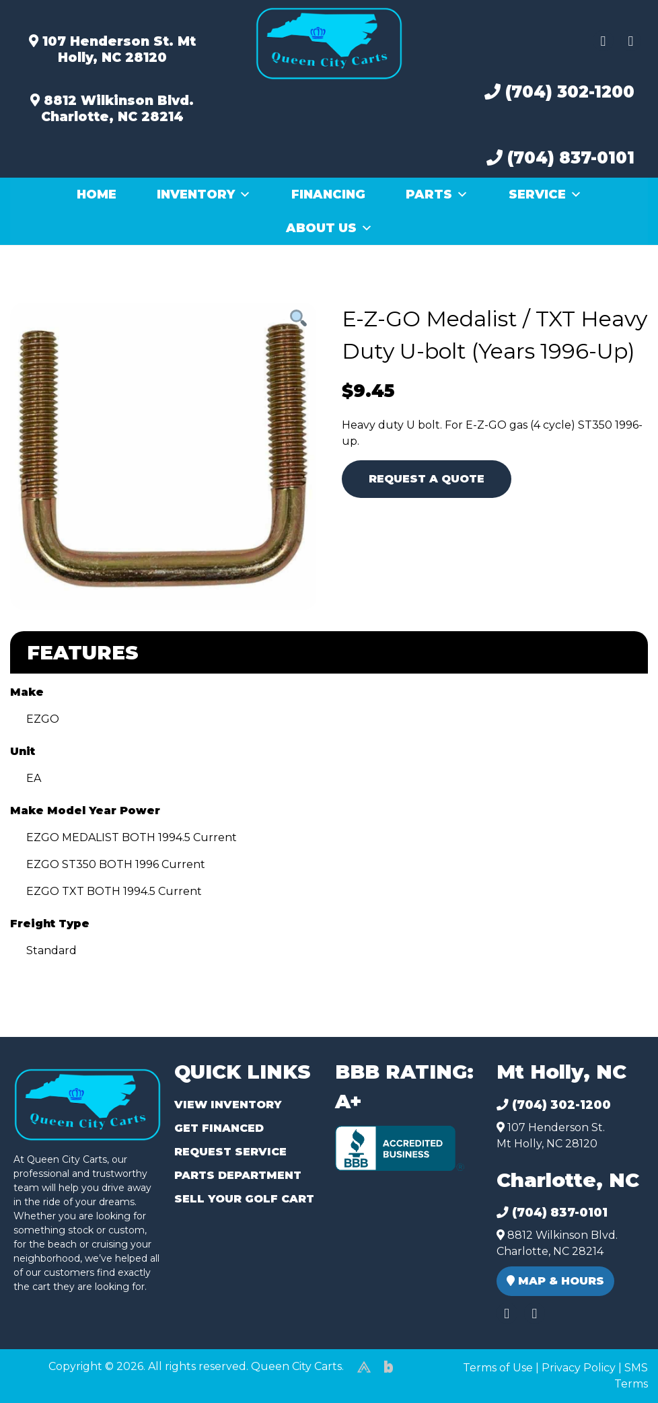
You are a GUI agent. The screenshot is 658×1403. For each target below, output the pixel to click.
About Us (329, 228)
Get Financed (219, 1128)
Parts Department (237, 1175)
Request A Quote (426, 478)
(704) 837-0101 (560, 158)
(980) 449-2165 (47, 1377)
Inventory (204, 194)
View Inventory (227, 1104)
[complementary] (617, 1362)
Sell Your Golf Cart (244, 1198)
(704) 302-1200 (559, 92)
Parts (437, 194)
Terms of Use (498, 1367)
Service (545, 194)
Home (96, 194)
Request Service (230, 1151)
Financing (328, 194)
